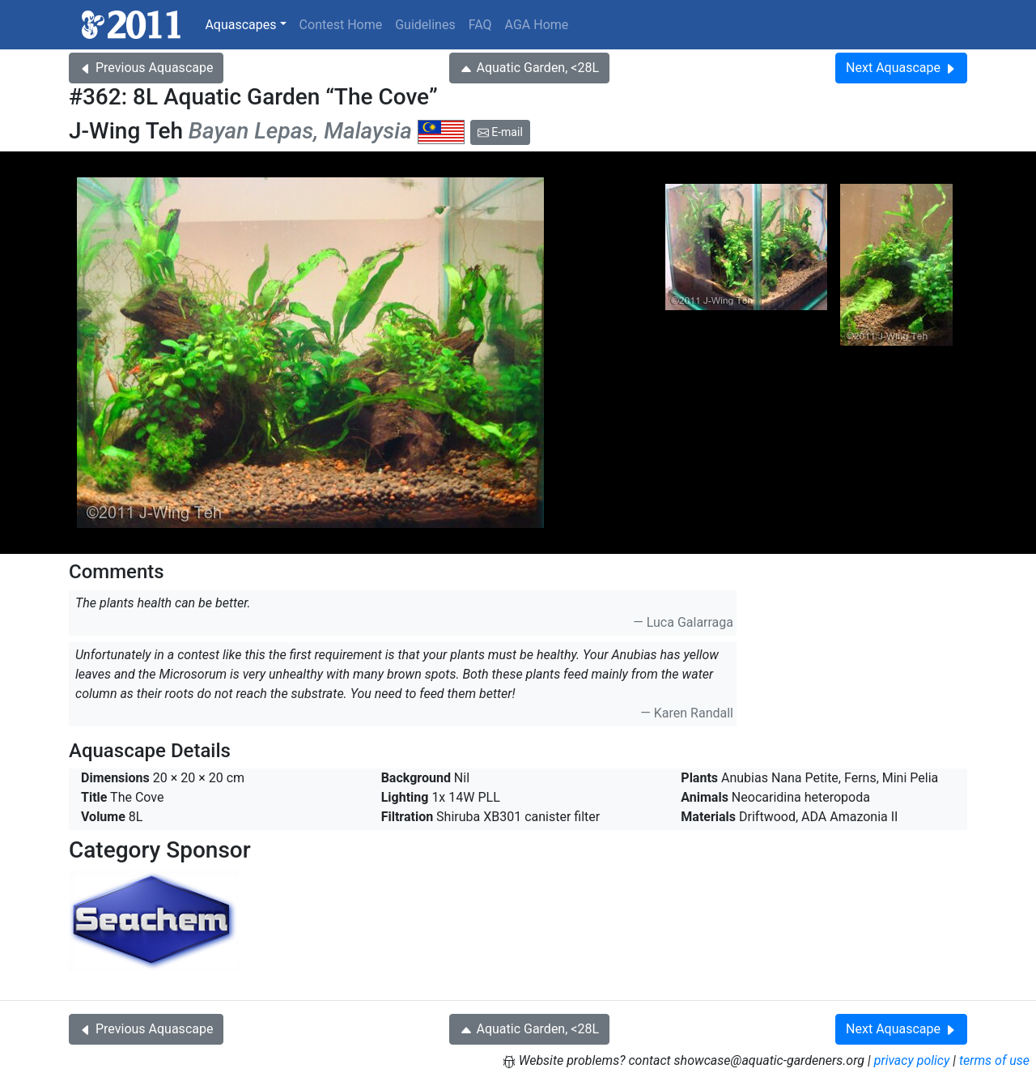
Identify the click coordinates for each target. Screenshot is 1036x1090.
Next (901, 67)
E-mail (500, 132)
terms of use (994, 1060)
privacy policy (912, 1060)
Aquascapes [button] (240, 24)
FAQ (480, 24)
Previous (146, 67)
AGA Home (537, 24)
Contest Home (341, 24)
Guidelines (425, 24)
